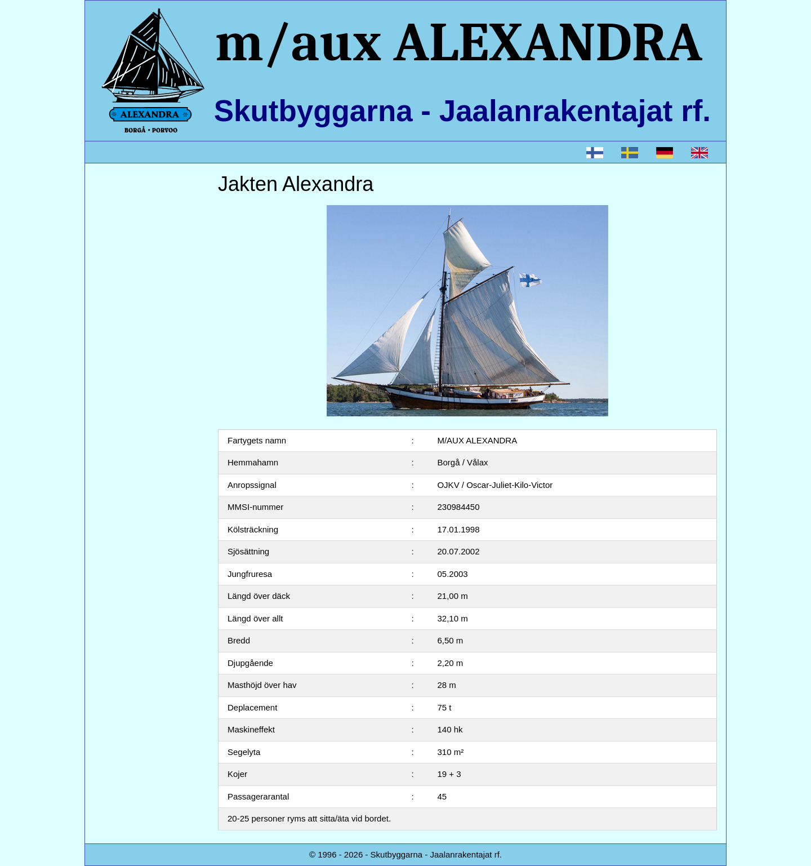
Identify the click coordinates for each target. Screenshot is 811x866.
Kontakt (118, 339)
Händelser (123, 270)
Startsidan (123, 179)
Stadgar (118, 316)
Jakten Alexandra (136, 202)
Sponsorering (129, 361)
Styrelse (119, 247)
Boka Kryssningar (137, 224)
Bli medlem (124, 293)
